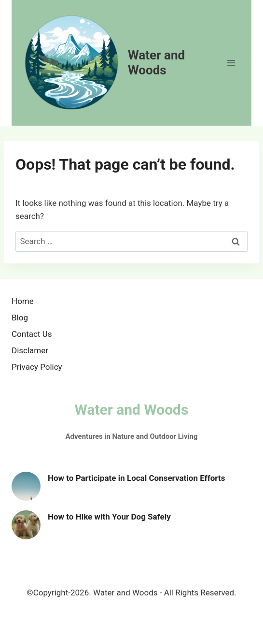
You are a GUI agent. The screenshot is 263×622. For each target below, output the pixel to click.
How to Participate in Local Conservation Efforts (136, 478)
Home (23, 301)
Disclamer (30, 350)
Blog (20, 317)
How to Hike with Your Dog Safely (109, 516)
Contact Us (32, 334)
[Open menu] (231, 62)
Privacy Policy (37, 367)
